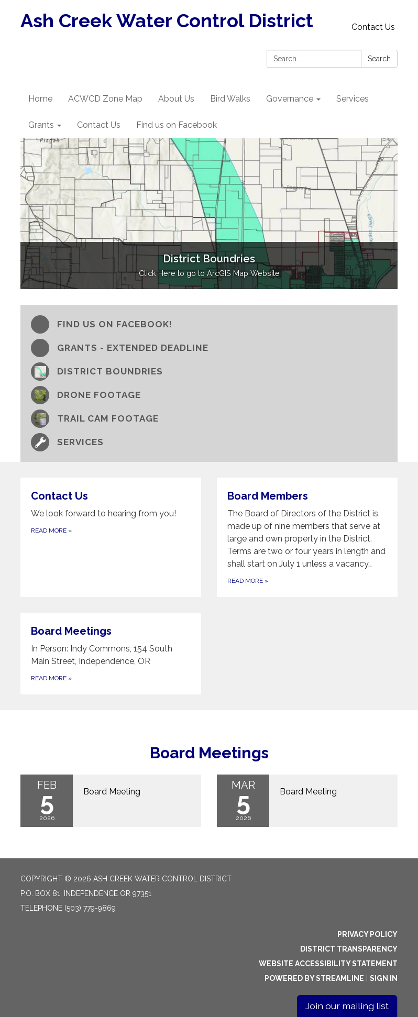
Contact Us (373, 27)
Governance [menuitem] (289, 99)
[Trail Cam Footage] (209, 419)
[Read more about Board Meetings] (110, 653)
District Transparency (349, 949)
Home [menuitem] (40, 99)
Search (379, 58)
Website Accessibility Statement (328, 963)
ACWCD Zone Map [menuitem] (105, 99)
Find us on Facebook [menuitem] (176, 125)
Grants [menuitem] (41, 125)
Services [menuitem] (352, 99)
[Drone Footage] (209, 395)
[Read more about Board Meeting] (110, 801)
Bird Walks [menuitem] (230, 99)
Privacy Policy (367, 934)
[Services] (209, 442)
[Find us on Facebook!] (209, 324)
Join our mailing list (347, 1005)
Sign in (384, 978)
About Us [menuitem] (176, 99)
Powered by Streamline (314, 978)
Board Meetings (209, 753)
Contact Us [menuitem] (98, 125)
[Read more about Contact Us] (110, 537)
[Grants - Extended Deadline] (209, 348)
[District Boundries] (209, 371)
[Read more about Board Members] (307, 537)
